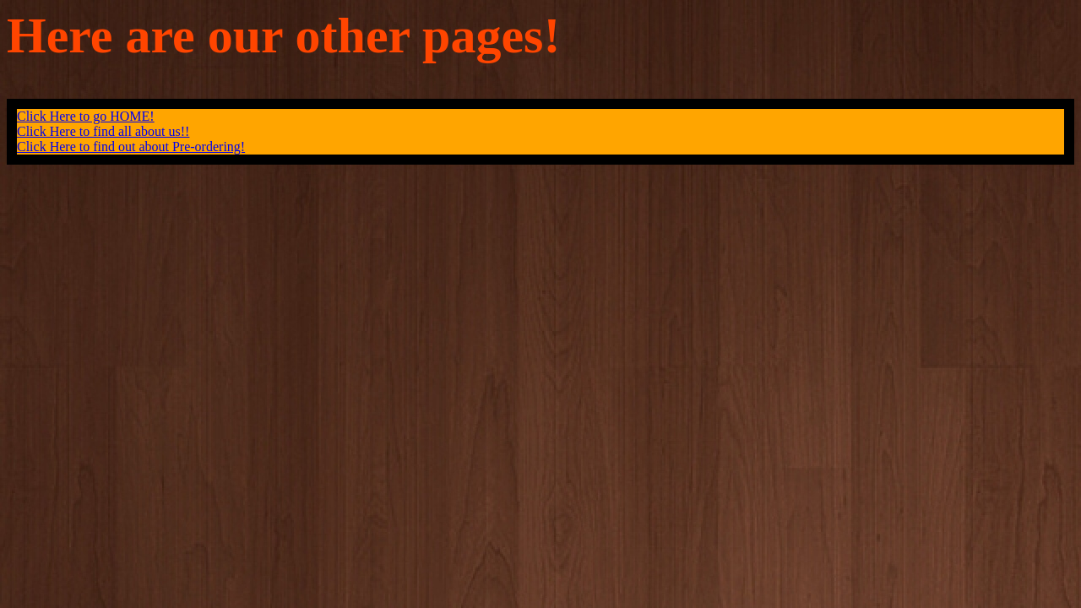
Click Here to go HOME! (86, 116)
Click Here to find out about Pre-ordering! (131, 146)
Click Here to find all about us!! (103, 131)
